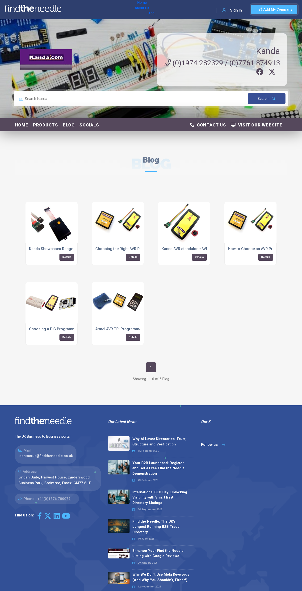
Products (45, 124)
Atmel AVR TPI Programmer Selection (127, 329)
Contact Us (208, 124)
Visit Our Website (256, 124)
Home (71, 9)
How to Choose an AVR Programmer (259, 249)
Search (266, 98)
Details (66, 257)
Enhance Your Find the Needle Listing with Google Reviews (158, 553)
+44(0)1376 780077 (54, 499)
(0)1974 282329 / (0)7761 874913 (222, 63)
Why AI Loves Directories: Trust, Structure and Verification (159, 441)
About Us (89, 9)
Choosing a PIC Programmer (54, 329)
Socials (89, 124)
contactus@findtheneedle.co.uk (46, 456)
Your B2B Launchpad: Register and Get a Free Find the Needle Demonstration (158, 468)
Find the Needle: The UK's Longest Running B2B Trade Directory (156, 526)
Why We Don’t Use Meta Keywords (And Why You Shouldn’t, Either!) (160, 577)
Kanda (268, 51)
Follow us (213, 444)
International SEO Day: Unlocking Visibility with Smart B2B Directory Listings (159, 497)
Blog (106, 9)
